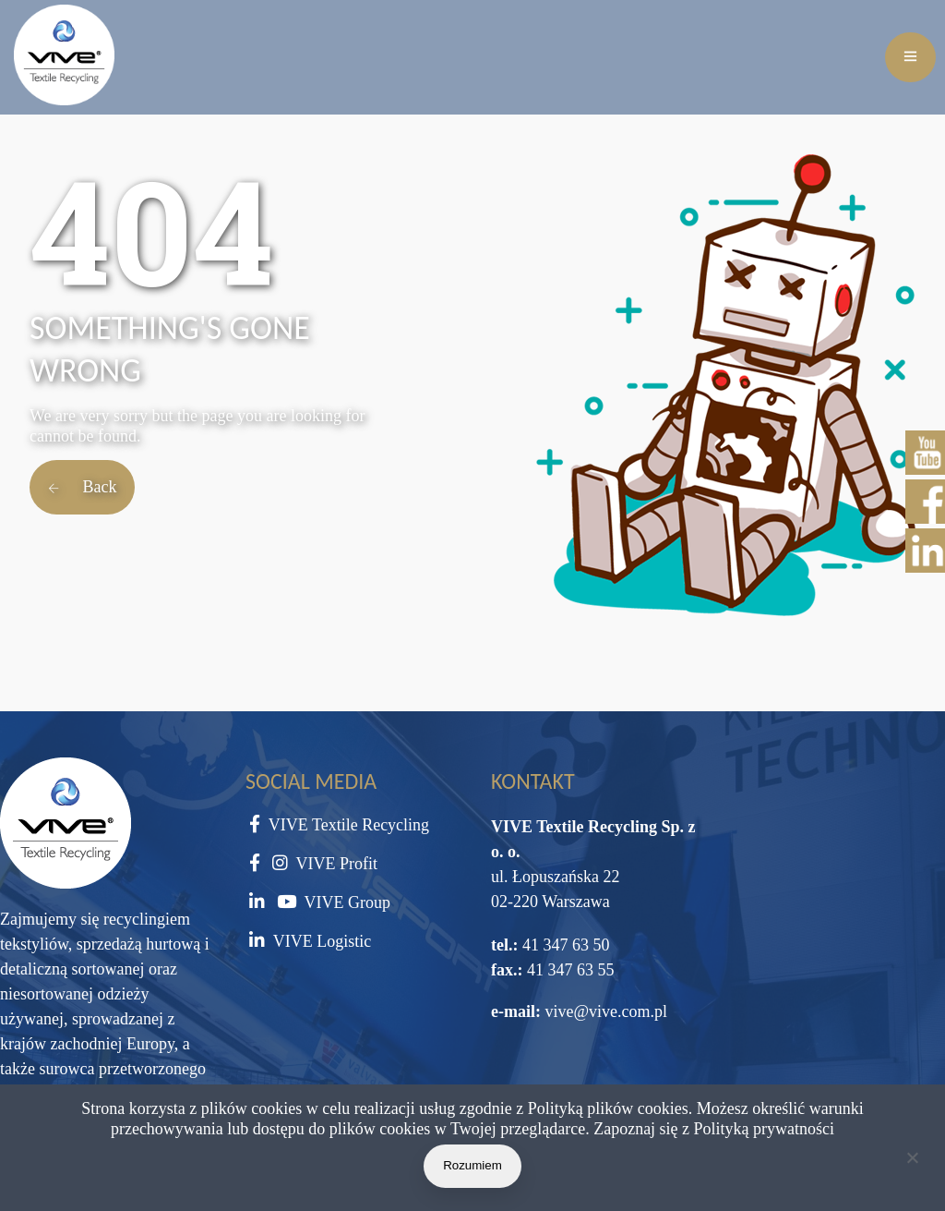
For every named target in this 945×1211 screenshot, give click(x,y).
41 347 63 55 (569, 970)
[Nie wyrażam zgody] (911, 1161)
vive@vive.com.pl (605, 1011)
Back (82, 487)
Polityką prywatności (764, 1129)
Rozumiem (472, 1165)
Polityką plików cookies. (610, 1108)
